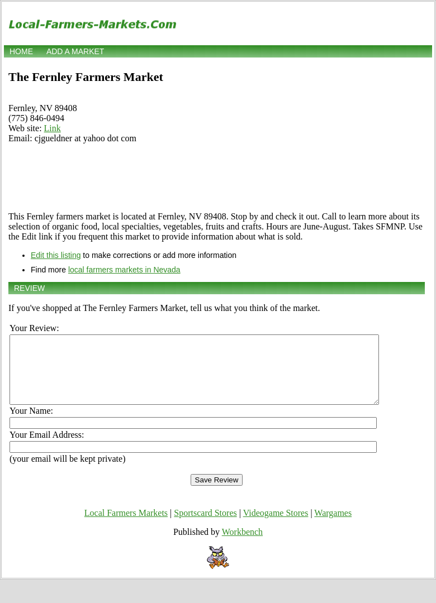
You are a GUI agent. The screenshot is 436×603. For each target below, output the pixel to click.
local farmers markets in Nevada (124, 269)
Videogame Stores (276, 526)
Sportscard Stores (205, 526)
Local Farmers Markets (126, 526)
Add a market (75, 51)
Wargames (333, 526)
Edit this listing (55, 255)
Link (52, 128)
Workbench (242, 545)
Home (21, 51)
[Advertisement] (216, 177)
